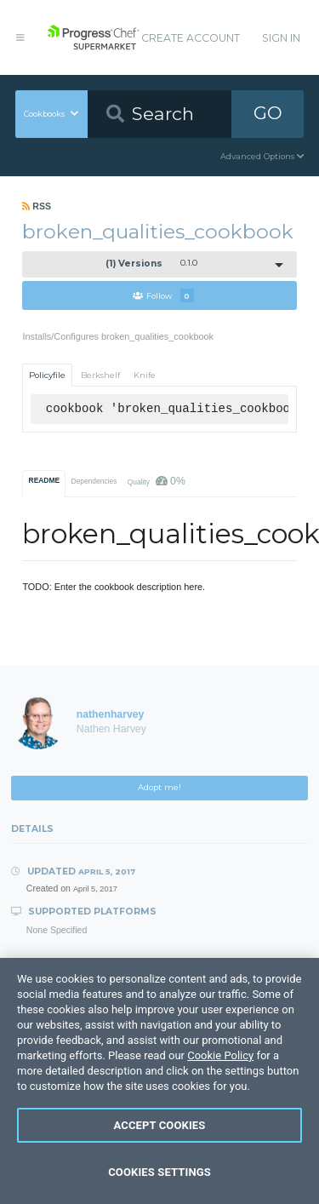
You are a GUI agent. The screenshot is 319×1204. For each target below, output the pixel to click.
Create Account (190, 38)
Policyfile (47, 375)
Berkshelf (100, 375)
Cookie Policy (220, 1137)
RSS (36, 206)
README (44, 480)
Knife (145, 375)
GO (267, 112)
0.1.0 (151, 263)
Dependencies (94, 481)
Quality (156, 481)
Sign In (281, 38)
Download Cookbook (159, 1027)
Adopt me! (159, 787)
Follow (163, 295)
